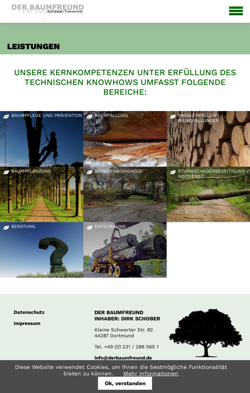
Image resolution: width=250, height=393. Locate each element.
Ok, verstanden (125, 383)
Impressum (27, 323)
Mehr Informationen (150, 373)
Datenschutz (29, 312)
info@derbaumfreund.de (123, 358)
